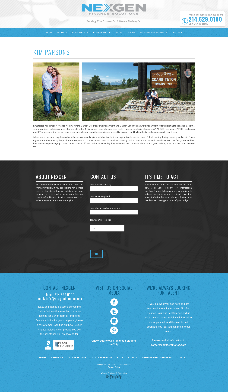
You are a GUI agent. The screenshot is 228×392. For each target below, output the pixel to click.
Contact (177, 32)
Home (49, 32)
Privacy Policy (114, 367)
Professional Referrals (153, 32)
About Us (62, 32)
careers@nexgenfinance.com (168, 345)
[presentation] (114, 240)
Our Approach (80, 32)
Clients (131, 32)
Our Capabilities (102, 32)
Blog (119, 32)
